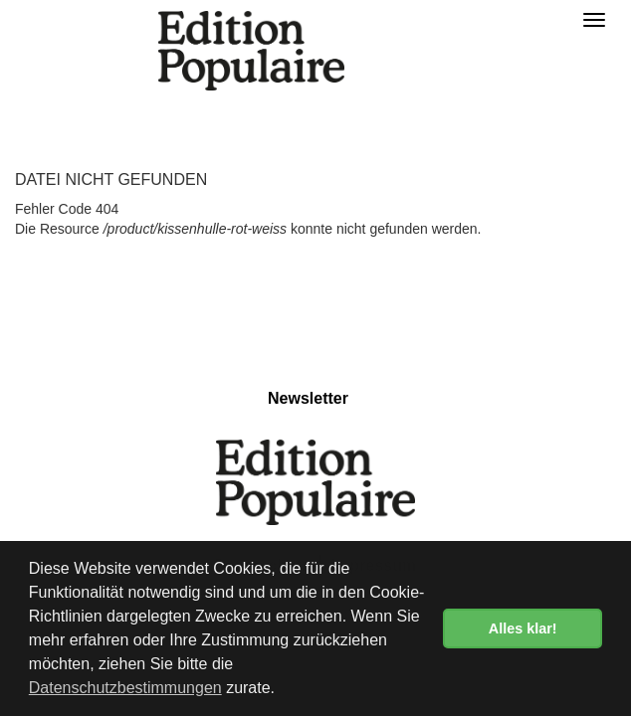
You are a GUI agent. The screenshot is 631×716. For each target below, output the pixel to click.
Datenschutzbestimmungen (125, 687)
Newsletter (308, 398)
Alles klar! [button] (523, 628)
